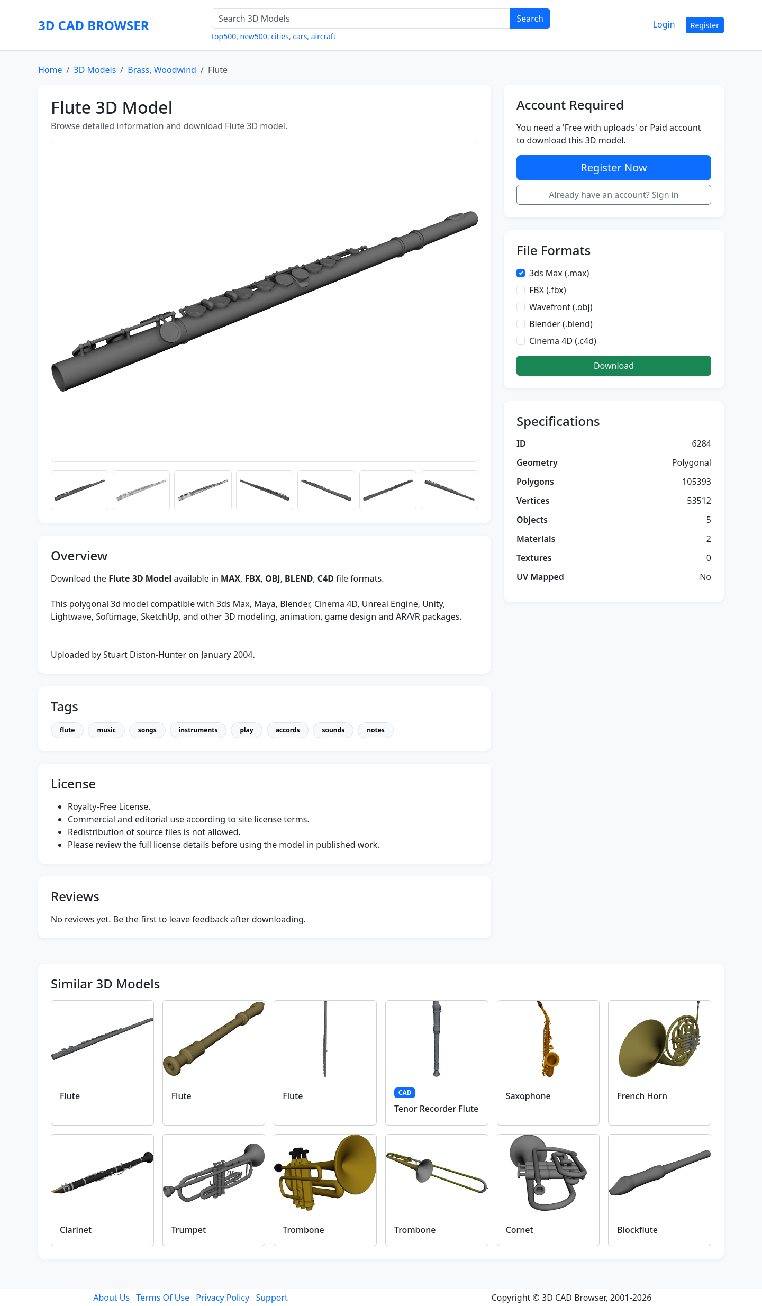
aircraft (323, 36)
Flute (70, 1096)
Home (50, 70)
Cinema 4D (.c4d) (562, 341)
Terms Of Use (162, 1297)
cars (300, 36)
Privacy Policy (222, 1297)
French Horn (642, 1096)
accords (288, 729)
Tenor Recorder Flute (436, 1108)
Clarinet (76, 1230)
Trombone (303, 1230)
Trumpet (188, 1230)
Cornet (519, 1230)
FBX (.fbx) (547, 290)
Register (705, 25)
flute (67, 729)
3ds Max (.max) (559, 273)
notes (376, 729)
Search (529, 18)
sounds (333, 729)
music (106, 729)
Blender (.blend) (561, 324)
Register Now (613, 167)
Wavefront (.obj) (561, 307)
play (246, 729)
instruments (198, 729)
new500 (253, 36)
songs (147, 729)
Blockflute (637, 1230)
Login (664, 24)
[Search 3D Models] (361, 18)
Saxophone (528, 1096)
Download (614, 365)
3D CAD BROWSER (93, 25)
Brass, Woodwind (162, 70)
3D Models (95, 70)
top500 (224, 36)
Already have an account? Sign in (614, 195)
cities (280, 36)
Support (271, 1297)
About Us (111, 1297)
